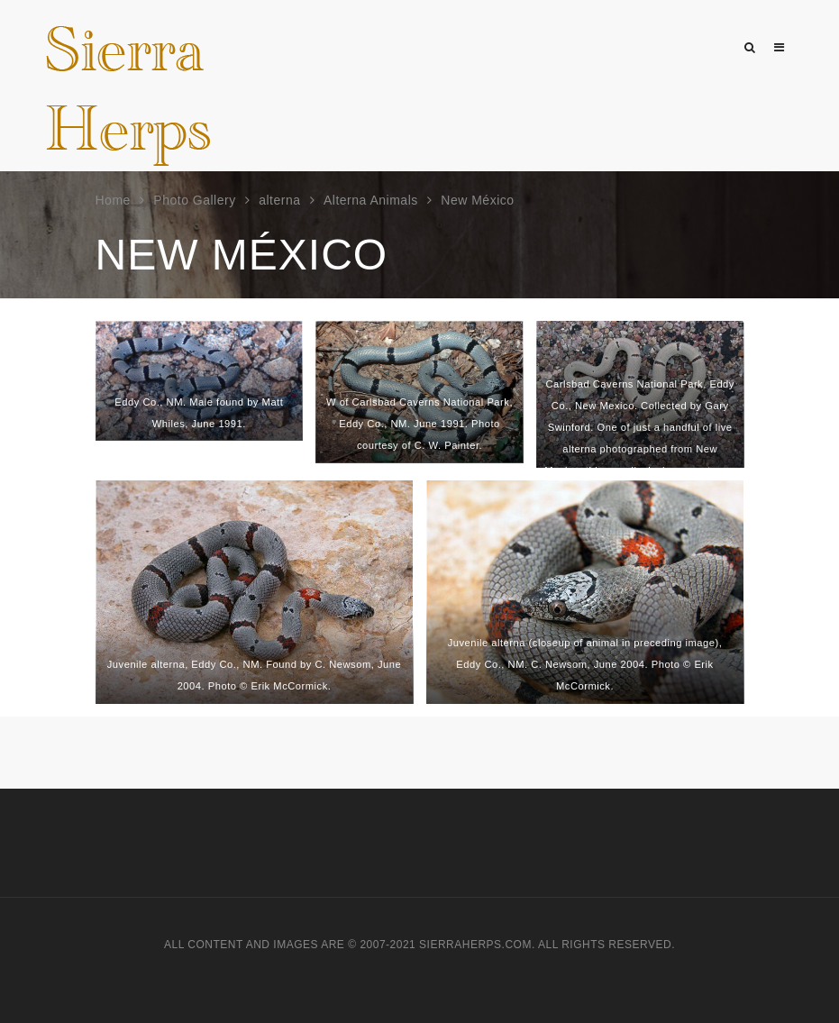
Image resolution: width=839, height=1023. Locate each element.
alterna (279, 200)
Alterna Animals (371, 200)
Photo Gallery (194, 200)
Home (113, 200)
